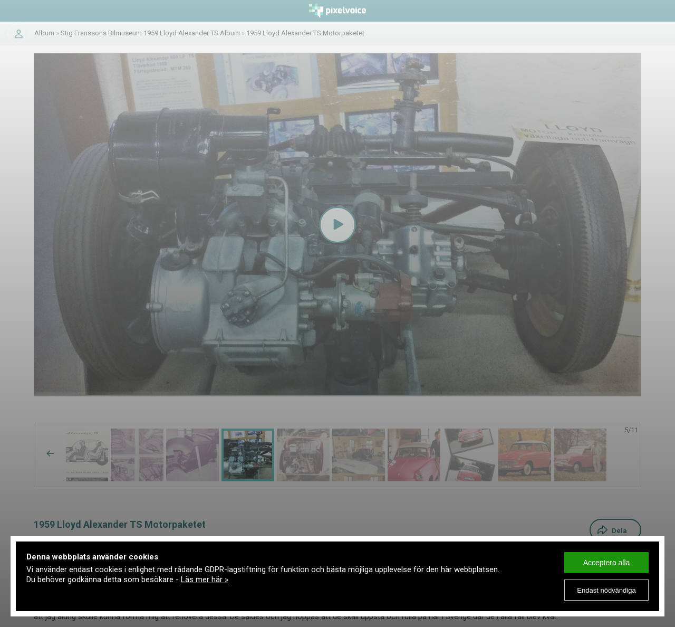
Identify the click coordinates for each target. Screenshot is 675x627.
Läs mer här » (204, 579)
